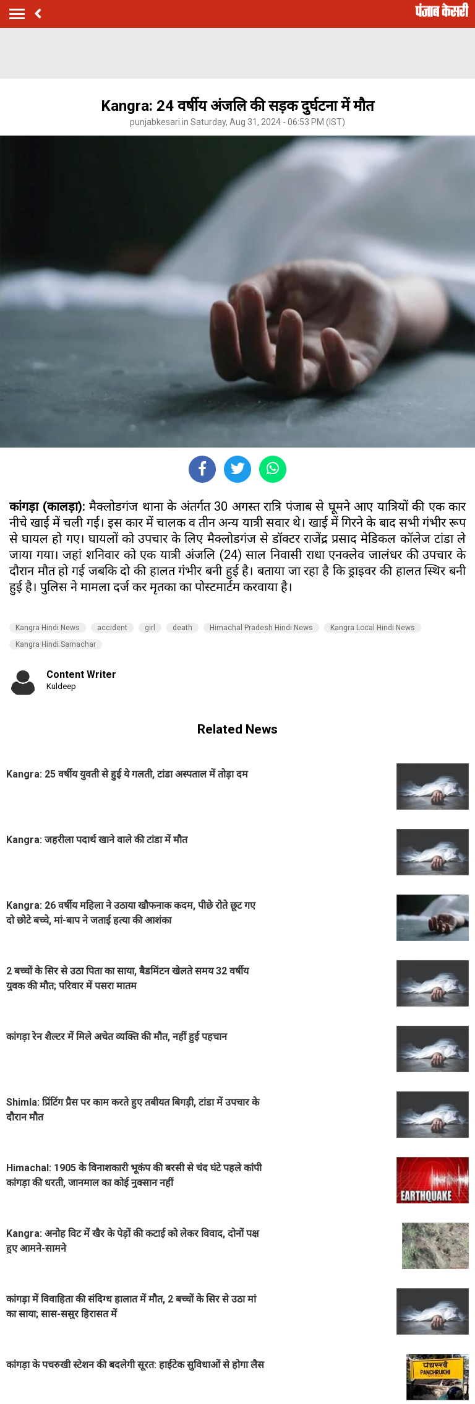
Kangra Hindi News (47, 627)
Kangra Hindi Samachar (55, 644)
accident (112, 627)
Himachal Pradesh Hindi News (261, 627)
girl (150, 627)
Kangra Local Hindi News (372, 627)
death (182, 627)
